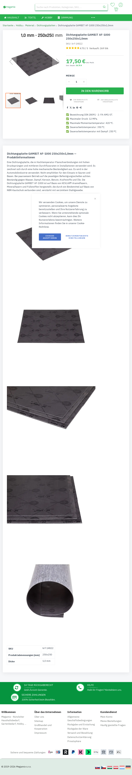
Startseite (8, 25)
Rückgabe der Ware (77, 728)
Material (29, 25)
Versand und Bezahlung (80, 732)
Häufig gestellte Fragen (113, 725)
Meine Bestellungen (111, 721)
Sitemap (38, 721)
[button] (31, 100)
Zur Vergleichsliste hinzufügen (109, 101)
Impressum (40, 732)
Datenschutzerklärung (79, 737)
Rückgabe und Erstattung (81, 724)
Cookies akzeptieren (50, 237)
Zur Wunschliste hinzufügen (80, 101)
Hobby (19, 25)
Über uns (39, 716)
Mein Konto (106, 716)
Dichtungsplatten (46, 25)
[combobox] (71, 7)
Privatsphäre (74, 741)
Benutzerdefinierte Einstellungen (77, 237)
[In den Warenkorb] (95, 90)
